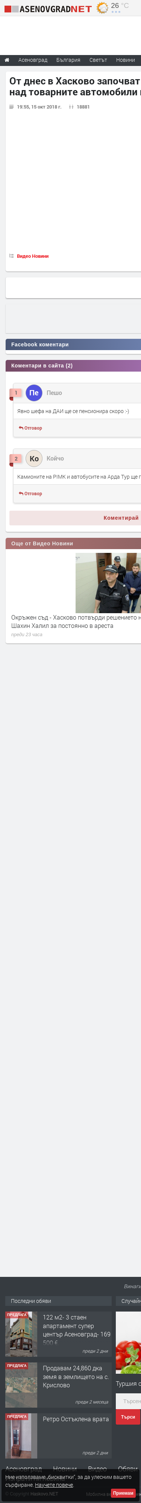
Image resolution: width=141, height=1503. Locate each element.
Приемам (123, 1493)
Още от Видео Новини (42, 543)
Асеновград (23, 1468)
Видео (97, 1468)
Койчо (55, 458)
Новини (125, 59)
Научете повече (54, 1484)
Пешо (54, 392)
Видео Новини (33, 256)
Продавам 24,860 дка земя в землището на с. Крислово (76, 1376)
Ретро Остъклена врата (76, 1419)
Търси (128, 1417)
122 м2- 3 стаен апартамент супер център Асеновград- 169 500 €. (77, 1329)
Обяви (128, 1468)
